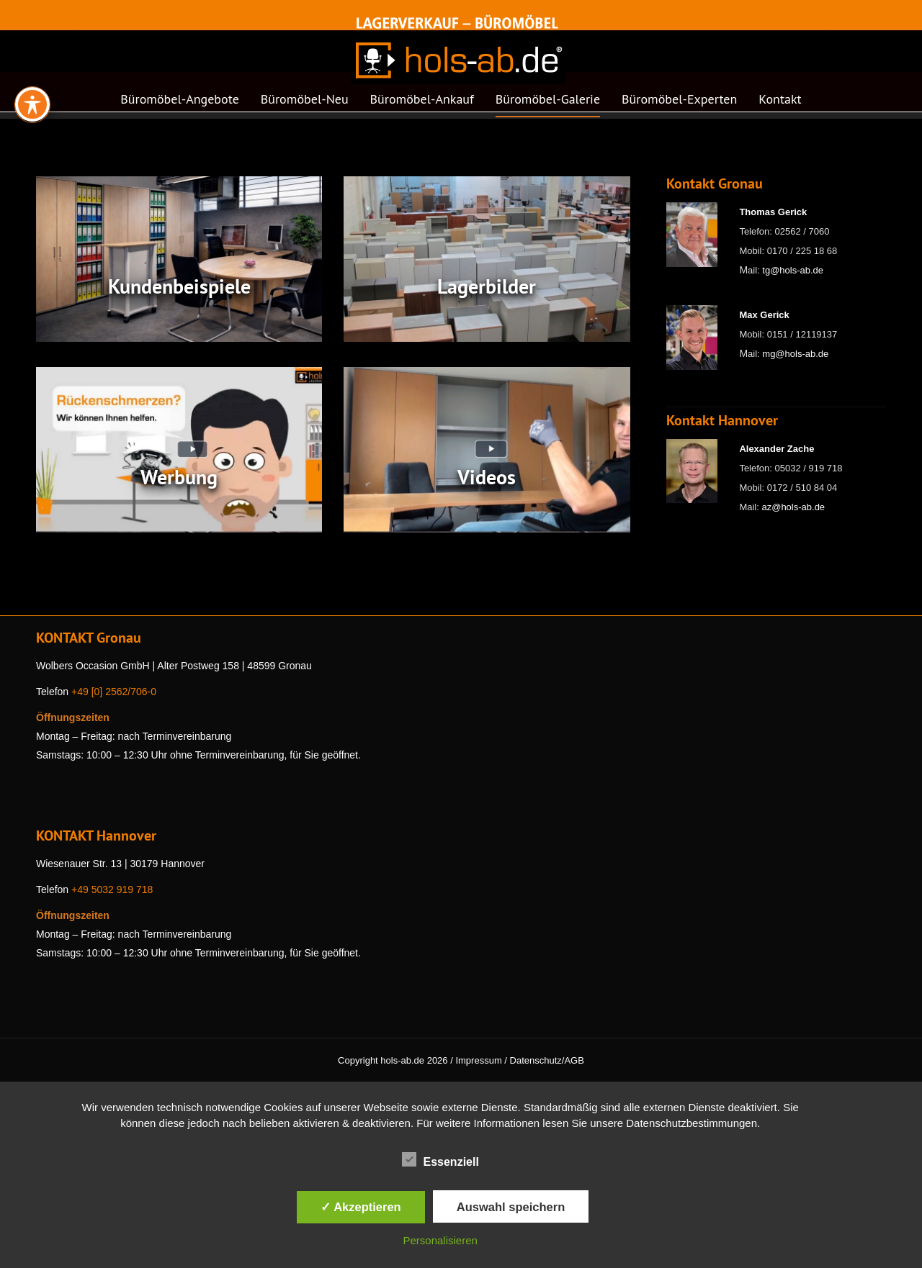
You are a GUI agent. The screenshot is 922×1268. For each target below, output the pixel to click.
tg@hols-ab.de (792, 270)
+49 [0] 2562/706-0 (113, 691)
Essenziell (440, 1159)
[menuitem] (179, 103)
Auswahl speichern (511, 1206)
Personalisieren (440, 1240)
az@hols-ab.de (793, 507)
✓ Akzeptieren (361, 1206)
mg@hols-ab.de (795, 353)
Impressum (478, 1060)
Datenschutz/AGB (547, 1060)
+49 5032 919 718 (112, 889)
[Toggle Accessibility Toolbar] (32, 53)
